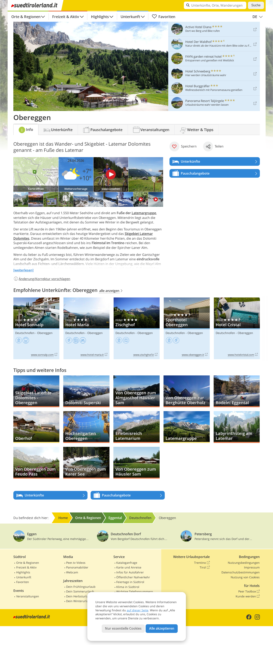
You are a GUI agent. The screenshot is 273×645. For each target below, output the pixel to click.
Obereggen (45, 333)
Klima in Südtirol (127, 587)
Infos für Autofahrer (130, 572)
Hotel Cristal (237, 328)
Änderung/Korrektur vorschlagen (41, 279)
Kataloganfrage (126, 563)
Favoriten (163, 16)
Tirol (205, 567)
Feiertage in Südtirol (130, 582)
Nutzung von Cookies (245, 577)
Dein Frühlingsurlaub (81, 587)
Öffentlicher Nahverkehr (133, 577)
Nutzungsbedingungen (244, 563)
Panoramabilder (77, 567)
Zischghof (137, 328)
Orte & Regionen (25, 16)
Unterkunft (130, 16)
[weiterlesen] (23, 270)
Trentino (202, 563)
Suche (255, 5)
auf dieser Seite (137, 610)
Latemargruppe (144, 213)
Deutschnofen (25, 333)
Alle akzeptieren (161, 628)
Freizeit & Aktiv (65, 16)
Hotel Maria (86, 328)
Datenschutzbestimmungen (240, 572)
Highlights (100, 16)
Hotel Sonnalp (36, 328)
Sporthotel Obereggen (187, 328)
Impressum (252, 567)
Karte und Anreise (128, 567)
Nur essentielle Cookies (123, 628)
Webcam (72, 572)
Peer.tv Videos (75, 563)
